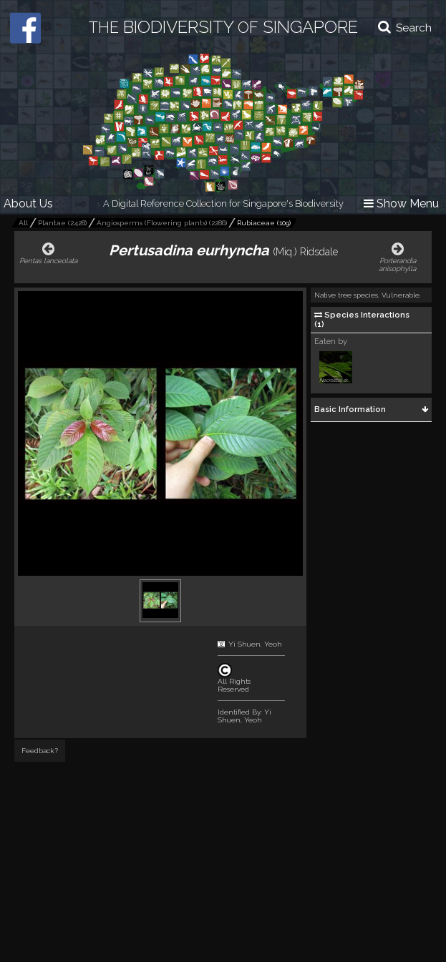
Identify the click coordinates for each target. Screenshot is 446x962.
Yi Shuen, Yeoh (255, 644)
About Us (28, 203)
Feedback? (39, 751)
